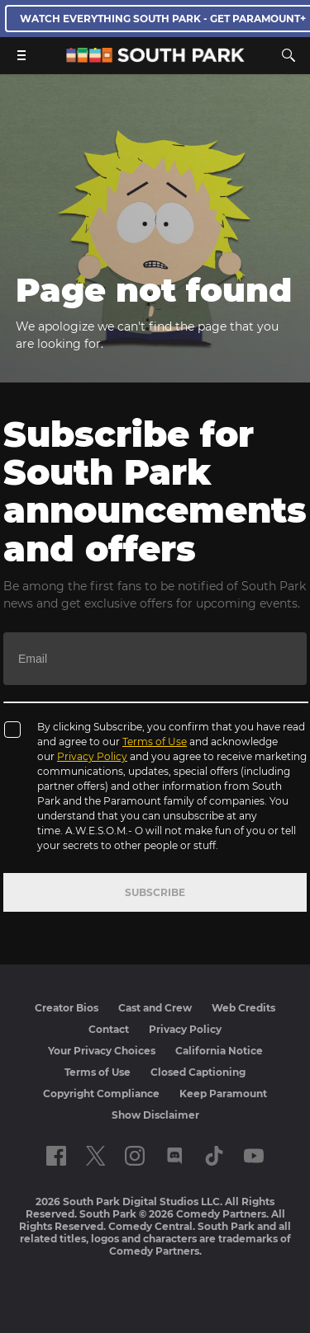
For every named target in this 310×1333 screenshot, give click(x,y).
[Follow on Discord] (175, 1156)
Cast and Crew (155, 1008)
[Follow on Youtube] (254, 1156)
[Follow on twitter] (95, 1156)
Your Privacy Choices (101, 1050)
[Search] (288, 55)
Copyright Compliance (101, 1093)
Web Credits (243, 1008)
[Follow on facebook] (56, 1156)
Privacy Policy (92, 756)
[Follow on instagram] (135, 1156)
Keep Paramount (223, 1093)
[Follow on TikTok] (214, 1156)
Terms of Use (154, 741)
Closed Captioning (198, 1072)
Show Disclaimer (155, 1115)
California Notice (219, 1050)
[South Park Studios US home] (155, 58)
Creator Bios (66, 1008)
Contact (108, 1029)
